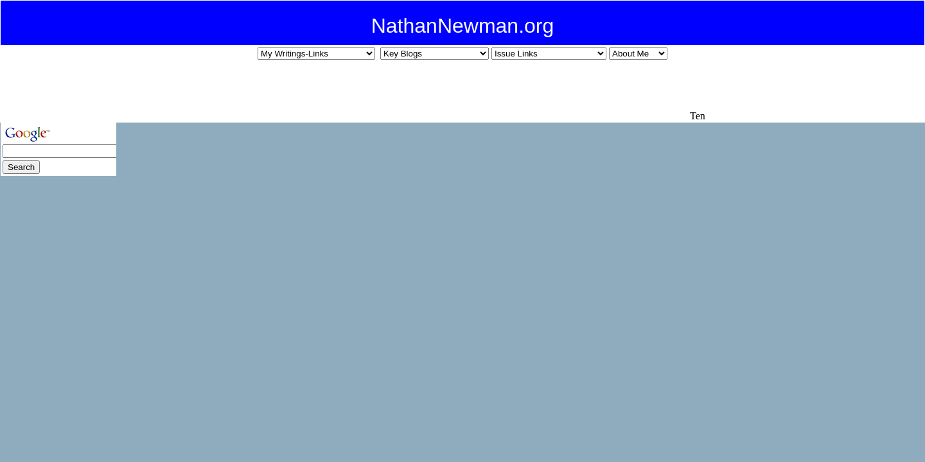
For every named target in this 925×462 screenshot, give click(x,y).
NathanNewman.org (462, 25)
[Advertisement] (453, 90)
